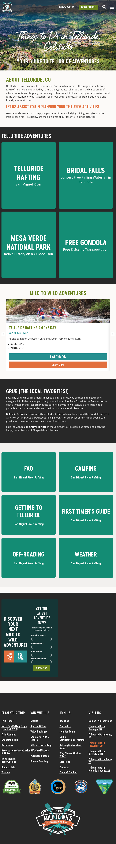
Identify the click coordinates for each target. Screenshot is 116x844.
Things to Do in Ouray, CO (100, 761)
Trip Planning (8, 734)
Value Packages (38, 731)
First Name (37, 643)
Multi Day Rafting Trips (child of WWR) (14, 728)
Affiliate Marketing (41, 745)
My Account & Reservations (8, 760)
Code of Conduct (68, 772)
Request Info (8, 767)
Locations (65, 761)
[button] (3, 334)
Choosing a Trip (9, 739)
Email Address (39, 635)
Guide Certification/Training (72, 738)
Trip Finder (7, 720)
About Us (64, 720)
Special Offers (38, 726)
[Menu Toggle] (112, 7)
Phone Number (38, 659)
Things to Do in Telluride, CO (97, 744)
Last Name (37, 651)
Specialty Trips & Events (39, 738)
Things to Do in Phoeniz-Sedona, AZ (99, 769)
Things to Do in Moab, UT (100, 736)
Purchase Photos (39, 755)
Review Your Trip (39, 761)
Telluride (20, 89)
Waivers (5, 772)
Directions (7, 745)
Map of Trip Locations (100, 720)
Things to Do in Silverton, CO (97, 752)
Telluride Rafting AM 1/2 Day (32, 327)
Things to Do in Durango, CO (97, 728)
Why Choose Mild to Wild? (70, 755)
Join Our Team (67, 731)
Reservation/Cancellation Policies (14, 752)
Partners (64, 767)
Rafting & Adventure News (71, 746)
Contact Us (65, 726)
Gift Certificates (39, 750)
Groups (34, 720)
